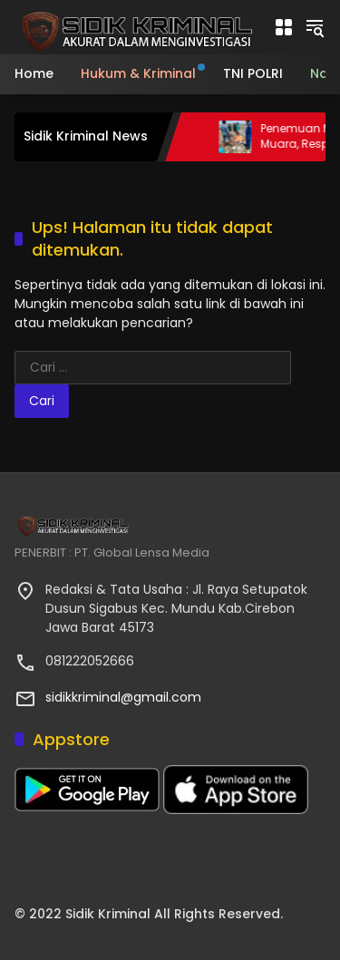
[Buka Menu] (284, 27)
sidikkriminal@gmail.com (123, 697)
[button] (314, 27)
